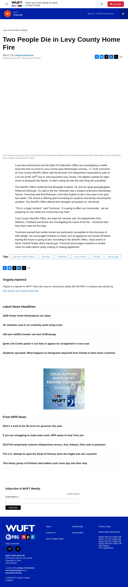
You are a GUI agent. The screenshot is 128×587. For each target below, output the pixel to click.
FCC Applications (106, 548)
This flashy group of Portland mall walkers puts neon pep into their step (45, 463)
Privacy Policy (105, 527)
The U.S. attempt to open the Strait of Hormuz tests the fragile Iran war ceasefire (50, 454)
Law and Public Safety (15, 30)
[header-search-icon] (101, 4)
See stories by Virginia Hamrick (21, 290)
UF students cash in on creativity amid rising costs (32, 325)
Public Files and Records (109, 532)
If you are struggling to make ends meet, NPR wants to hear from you (43, 435)
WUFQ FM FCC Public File (110, 544)
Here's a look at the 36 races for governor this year (32, 426)
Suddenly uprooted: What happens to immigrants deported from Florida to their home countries (59, 353)
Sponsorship (77, 533)
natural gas (112, 257)
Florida (96, 257)
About (48, 527)
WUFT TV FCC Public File (110, 539)
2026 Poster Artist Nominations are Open (27, 315)
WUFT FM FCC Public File (110, 537)
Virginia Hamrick (24, 55)
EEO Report (104, 546)
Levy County (80, 257)
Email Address (12, 497)
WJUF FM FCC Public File (110, 541)
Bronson (46, 257)
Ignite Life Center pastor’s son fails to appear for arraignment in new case (46, 343)
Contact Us (51, 533)
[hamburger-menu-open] (6, 4)
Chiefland (62, 257)
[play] (7, 13)
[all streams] (124, 13)
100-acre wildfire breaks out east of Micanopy (29, 334)
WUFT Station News (55, 539)
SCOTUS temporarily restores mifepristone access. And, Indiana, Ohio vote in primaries (54, 444)
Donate (117, 4)
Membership (77, 527)
